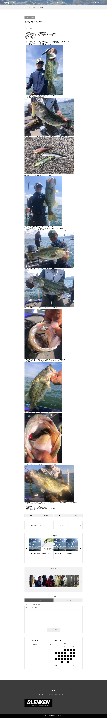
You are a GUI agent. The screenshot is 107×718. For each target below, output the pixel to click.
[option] (35, 548)
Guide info (48, 2)
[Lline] (61, 515)
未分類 (32, 17)
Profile (41, 2)
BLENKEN (64, 2)
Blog (54, 2)
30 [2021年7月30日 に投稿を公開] (67, 662)
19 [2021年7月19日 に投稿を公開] (56, 659)
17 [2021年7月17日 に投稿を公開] (70, 656)
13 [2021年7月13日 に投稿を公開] (59, 656)
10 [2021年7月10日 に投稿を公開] (70, 653)
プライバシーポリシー (63, 695)
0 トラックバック (68, 600)
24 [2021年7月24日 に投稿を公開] (70, 659)
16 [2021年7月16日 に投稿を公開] (67, 656)
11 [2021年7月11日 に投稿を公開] (73, 653)
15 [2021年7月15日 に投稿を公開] (64, 656)
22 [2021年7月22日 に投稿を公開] (64, 659)
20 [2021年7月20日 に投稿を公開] (59, 659)
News (58, 2)
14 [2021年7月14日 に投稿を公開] (62, 656)
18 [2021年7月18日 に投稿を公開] (73, 656)
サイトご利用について (52, 695)
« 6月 (56, 665)
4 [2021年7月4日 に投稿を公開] (73, 650)
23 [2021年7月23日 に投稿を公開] (67, 659)
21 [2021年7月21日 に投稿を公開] (62, 659)
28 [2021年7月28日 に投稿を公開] (62, 662)
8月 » (74, 665)
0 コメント (39, 600)
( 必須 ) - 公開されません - (32, 612)
